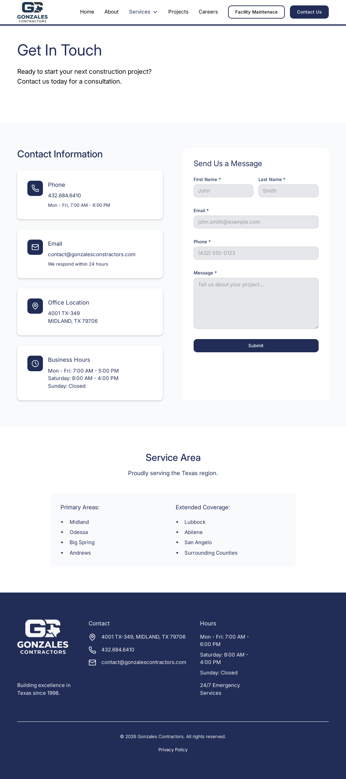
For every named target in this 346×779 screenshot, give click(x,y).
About (111, 11)
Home (87, 11)
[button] (143, 12)
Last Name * (272, 179)
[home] (32, 12)
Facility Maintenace (256, 12)
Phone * (202, 241)
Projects (178, 11)
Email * (201, 210)
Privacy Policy (173, 749)
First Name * (207, 179)
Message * (205, 272)
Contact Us (309, 12)
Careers (208, 11)
